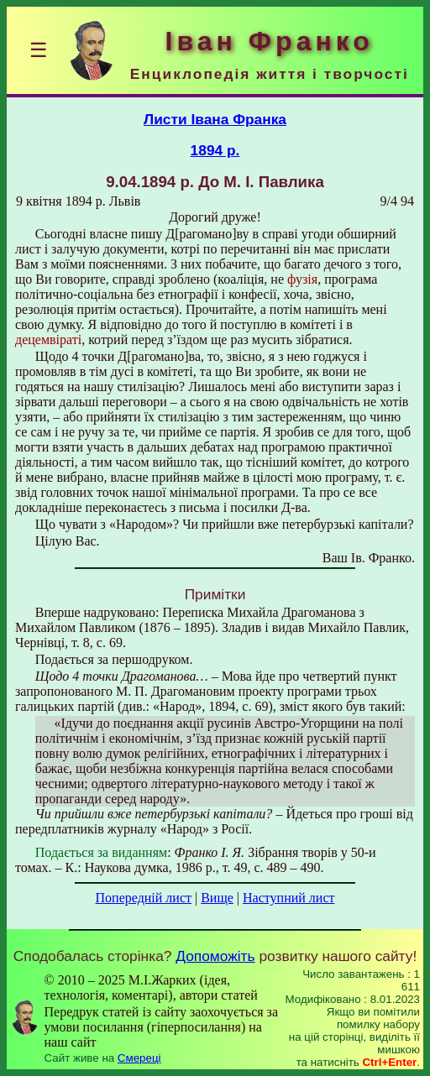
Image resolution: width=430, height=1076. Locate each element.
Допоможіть (215, 956)
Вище (217, 898)
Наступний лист (288, 898)
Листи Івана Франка (215, 119)
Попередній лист (143, 898)
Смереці (139, 1058)
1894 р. (215, 150)
